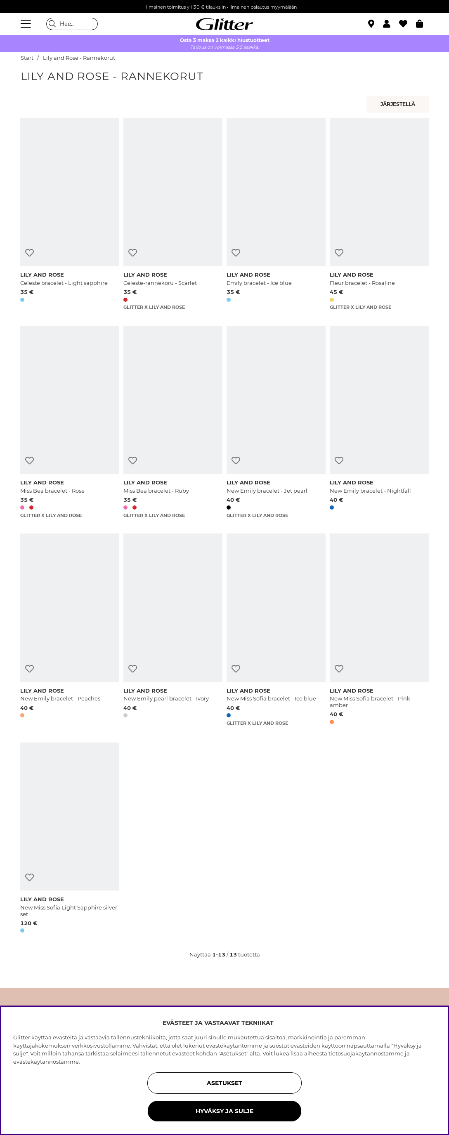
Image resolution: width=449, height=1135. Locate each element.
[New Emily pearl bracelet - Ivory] (172, 630)
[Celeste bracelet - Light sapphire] (69, 214)
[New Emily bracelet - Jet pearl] (276, 422)
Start (27, 58)
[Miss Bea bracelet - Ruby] (172, 422)
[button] (391, 24)
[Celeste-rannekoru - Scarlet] (172, 214)
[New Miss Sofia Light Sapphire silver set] (69, 839)
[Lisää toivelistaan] (29, 253)
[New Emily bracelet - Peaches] (69, 630)
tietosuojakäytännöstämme (366, 1053)
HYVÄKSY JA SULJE (224, 1111)
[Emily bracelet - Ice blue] (276, 214)
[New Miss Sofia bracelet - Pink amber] (379, 630)
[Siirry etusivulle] (224, 23)
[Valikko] (27, 24)
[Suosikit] (407, 24)
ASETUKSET (224, 1083)
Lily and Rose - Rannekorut (79, 58)
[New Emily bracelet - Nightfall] (379, 422)
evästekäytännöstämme (46, 1061)
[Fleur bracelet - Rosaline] (379, 214)
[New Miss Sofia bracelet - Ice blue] (276, 630)
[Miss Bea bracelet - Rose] (69, 422)
